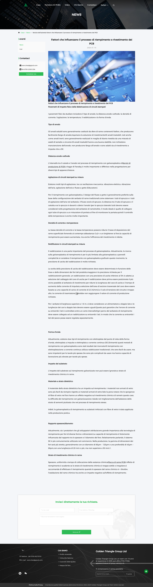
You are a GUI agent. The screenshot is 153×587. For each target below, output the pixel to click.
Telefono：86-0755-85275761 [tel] (30, 556)
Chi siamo (78, 5)
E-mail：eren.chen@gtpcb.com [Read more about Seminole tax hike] (31, 560)
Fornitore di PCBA (52, 5)
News (28, 33)
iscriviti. (129, 574)
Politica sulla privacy (36, 585)
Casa (38, 5)
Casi (21, 49)
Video (67, 5)
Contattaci (92, 5)
